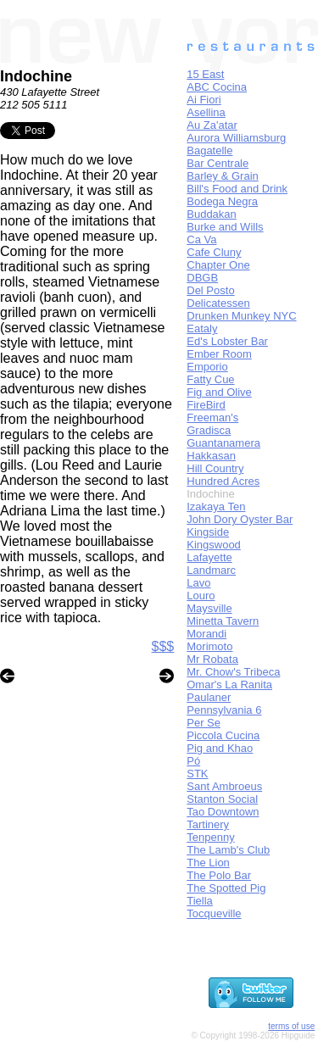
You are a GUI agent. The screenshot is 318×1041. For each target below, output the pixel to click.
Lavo (198, 582)
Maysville (209, 608)
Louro (201, 595)
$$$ (163, 646)
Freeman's (212, 417)
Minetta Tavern (223, 621)
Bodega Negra (222, 201)
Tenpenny (210, 837)
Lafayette (209, 557)
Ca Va (201, 239)
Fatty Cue (210, 379)
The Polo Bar (219, 875)
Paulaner (209, 697)
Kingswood (214, 544)
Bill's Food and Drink (237, 188)
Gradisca (209, 430)
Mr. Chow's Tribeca (233, 671)
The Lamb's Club (228, 849)
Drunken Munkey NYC (241, 315)
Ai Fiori (203, 99)
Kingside (208, 532)
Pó (193, 760)
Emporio (207, 366)
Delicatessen (218, 303)
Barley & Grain (223, 176)
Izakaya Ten (216, 506)
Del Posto (210, 290)
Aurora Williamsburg (236, 137)
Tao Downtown (223, 811)
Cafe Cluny (214, 252)
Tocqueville (214, 913)
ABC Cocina (217, 87)
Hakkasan (211, 455)
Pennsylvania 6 (224, 710)
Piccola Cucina (223, 735)
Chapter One (218, 265)
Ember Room (219, 354)
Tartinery (208, 824)
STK (197, 773)
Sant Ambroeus (224, 786)
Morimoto (209, 646)
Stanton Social (222, 799)
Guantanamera (223, 443)
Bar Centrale (217, 163)
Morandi (206, 633)
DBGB (202, 277)
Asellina (206, 112)
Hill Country (215, 468)
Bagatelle (209, 150)
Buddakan (212, 214)
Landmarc (211, 570)
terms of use (291, 1026)
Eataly (202, 328)
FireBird (206, 404)
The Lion (208, 862)
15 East (205, 74)
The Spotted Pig (226, 888)
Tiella (200, 900)
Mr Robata (212, 659)
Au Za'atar (212, 125)
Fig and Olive (219, 392)
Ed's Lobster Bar (227, 341)
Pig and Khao (220, 748)
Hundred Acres (223, 481)
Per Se (203, 722)
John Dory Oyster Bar (240, 519)
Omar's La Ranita (229, 684)
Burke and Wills (225, 226)
